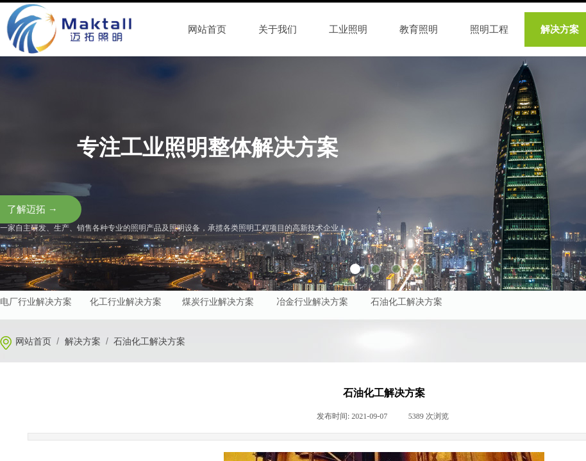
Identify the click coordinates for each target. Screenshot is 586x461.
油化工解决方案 (411, 302)
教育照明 (418, 29)
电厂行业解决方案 (36, 302)
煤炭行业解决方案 (218, 302)
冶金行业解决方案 (312, 302)
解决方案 (83, 341)
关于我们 (277, 29)
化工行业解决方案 (126, 302)
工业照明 (348, 29)
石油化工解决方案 (149, 341)
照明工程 (489, 29)
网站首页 (33, 341)
